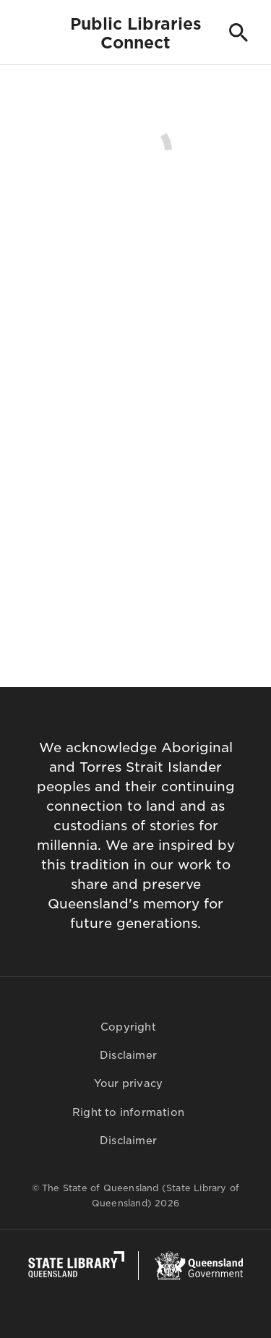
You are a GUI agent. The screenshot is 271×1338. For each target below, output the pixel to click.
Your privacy (128, 1083)
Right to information (128, 1112)
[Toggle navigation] (27, 32)
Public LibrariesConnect (136, 33)
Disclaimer (128, 1055)
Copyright (128, 1027)
